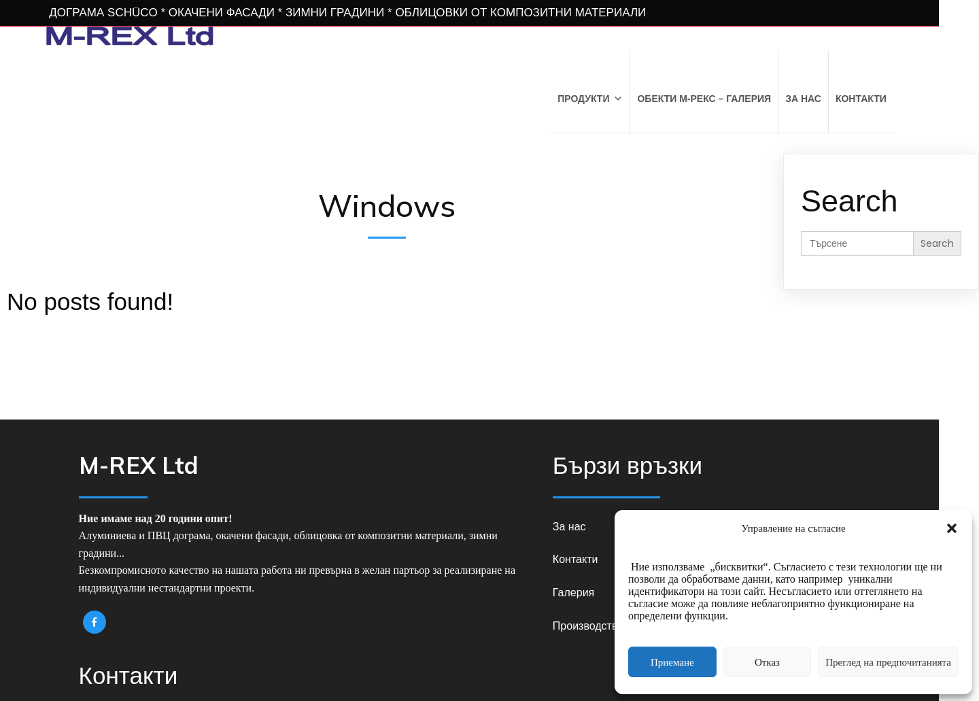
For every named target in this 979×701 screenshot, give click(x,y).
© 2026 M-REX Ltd (490, 666)
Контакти (899, 97)
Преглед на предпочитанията (888, 662)
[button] (952, 528)
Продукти (628, 98)
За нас (841, 97)
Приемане (672, 662)
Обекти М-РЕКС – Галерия (743, 97)
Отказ (767, 662)
